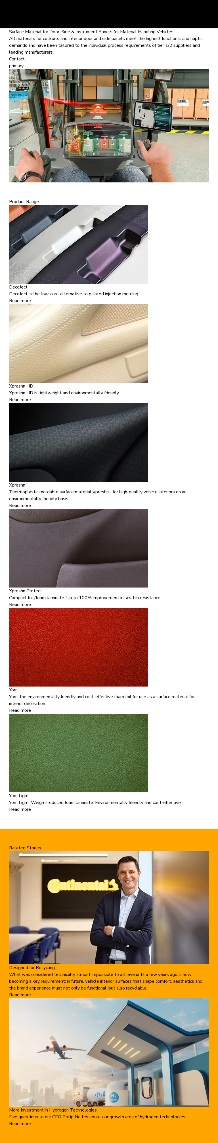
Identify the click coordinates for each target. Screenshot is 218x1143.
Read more (20, 301)
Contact (17, 59)
